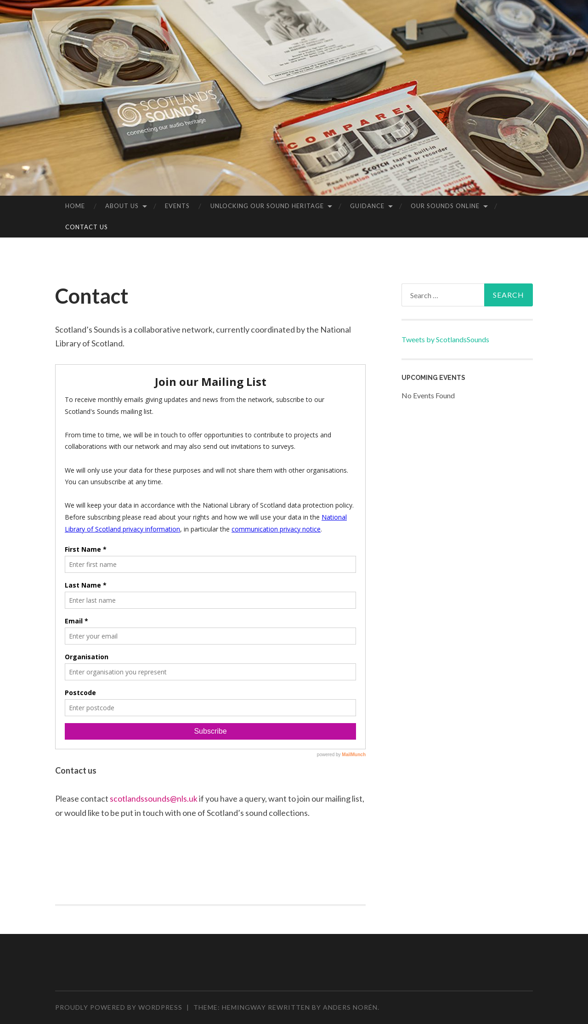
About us (122, 205)
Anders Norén (350, 1007)
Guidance (367, 205)
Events (177, 205)
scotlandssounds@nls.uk (154, 798)
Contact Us (86, 227)
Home (75, 205)
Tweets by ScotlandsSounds (445, 339)
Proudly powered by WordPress (118, 1007)
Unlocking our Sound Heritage (267, 205)
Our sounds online (445, 205)
